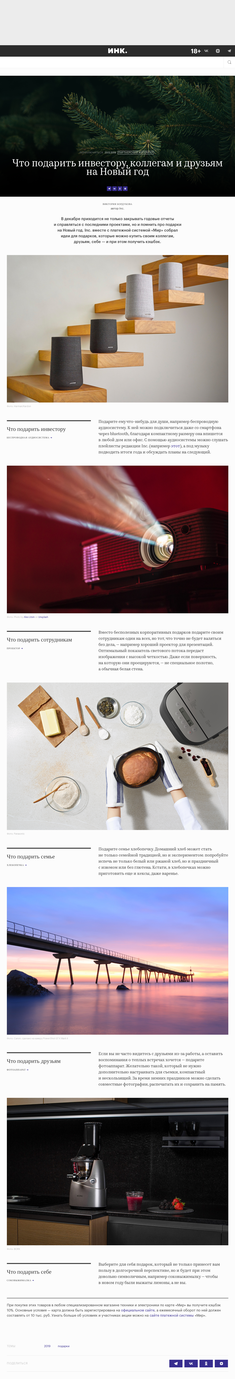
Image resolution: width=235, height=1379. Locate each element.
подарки (64, 1346)
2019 (47, 1346)
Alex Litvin (29, 617)
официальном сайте (138, 1310)
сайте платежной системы (172, 1315)
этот (175, 446)
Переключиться (91, 152)
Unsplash (43, 617)
